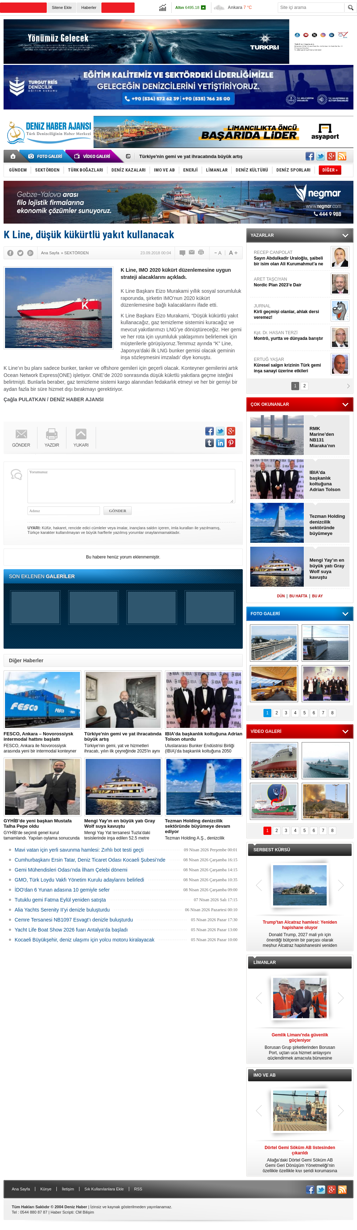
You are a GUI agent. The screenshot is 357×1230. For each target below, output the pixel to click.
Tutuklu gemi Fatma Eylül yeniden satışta (60, 900)
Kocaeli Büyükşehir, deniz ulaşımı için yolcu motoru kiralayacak (84, 940)
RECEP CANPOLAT (291, 258)
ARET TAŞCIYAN (291, 282)
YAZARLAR (262, 235)
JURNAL (291, 311)
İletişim (68, 1189)
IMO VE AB (264, 1075)
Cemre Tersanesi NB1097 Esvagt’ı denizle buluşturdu (74, 920)
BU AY (317, 596)
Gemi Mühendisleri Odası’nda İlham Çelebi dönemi (71, 870)
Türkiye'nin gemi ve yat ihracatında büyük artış (190, 156)
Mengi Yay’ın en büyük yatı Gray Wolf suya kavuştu (327, 568)
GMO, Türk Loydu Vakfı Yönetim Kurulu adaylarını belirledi (79, 880)
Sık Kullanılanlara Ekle (104, 1189)
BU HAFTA (298, 596)
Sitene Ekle (62, 7)
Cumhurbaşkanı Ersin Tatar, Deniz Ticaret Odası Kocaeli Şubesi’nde (90, 860)
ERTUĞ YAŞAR (291, 365)
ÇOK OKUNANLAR (270, 404)
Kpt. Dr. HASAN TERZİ (291, 335)
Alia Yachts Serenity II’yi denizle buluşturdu (62, 910)
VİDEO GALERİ (266, 731)
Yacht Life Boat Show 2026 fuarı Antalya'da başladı (71, 930)
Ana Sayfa (21, 1189)
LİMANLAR (264, 962)
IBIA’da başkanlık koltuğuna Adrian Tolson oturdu (325, 481)
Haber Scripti (62, 1212)
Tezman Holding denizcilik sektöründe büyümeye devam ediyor (327, 525)
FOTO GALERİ (265, 613)
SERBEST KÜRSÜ (271, 849)
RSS (138, 1189)
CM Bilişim (84, 1212)
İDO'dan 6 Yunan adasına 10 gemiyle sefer (62, 890)
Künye (45, 1189)
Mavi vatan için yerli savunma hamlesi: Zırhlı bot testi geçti (79, 850)
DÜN (281, 596)
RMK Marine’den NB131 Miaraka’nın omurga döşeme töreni (325, 437)
